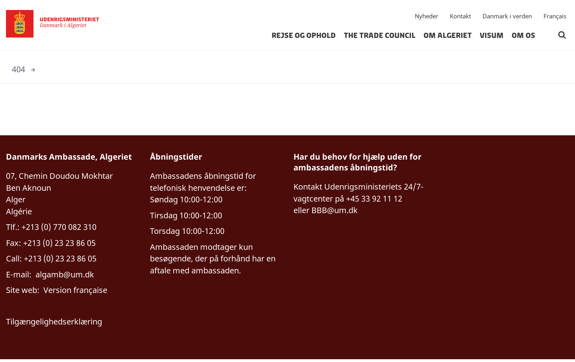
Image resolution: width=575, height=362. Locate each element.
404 (18, 69)
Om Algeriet (447, 37)
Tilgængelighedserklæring (54, 323)
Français (554, 18)
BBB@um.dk (334, 211)
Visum (492, 37)
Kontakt (460, 18)
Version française (75, 292)
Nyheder (426, 18)
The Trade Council (379, 37)
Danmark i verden (507, 18)
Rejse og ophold (304, 37)
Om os (523, 37)
